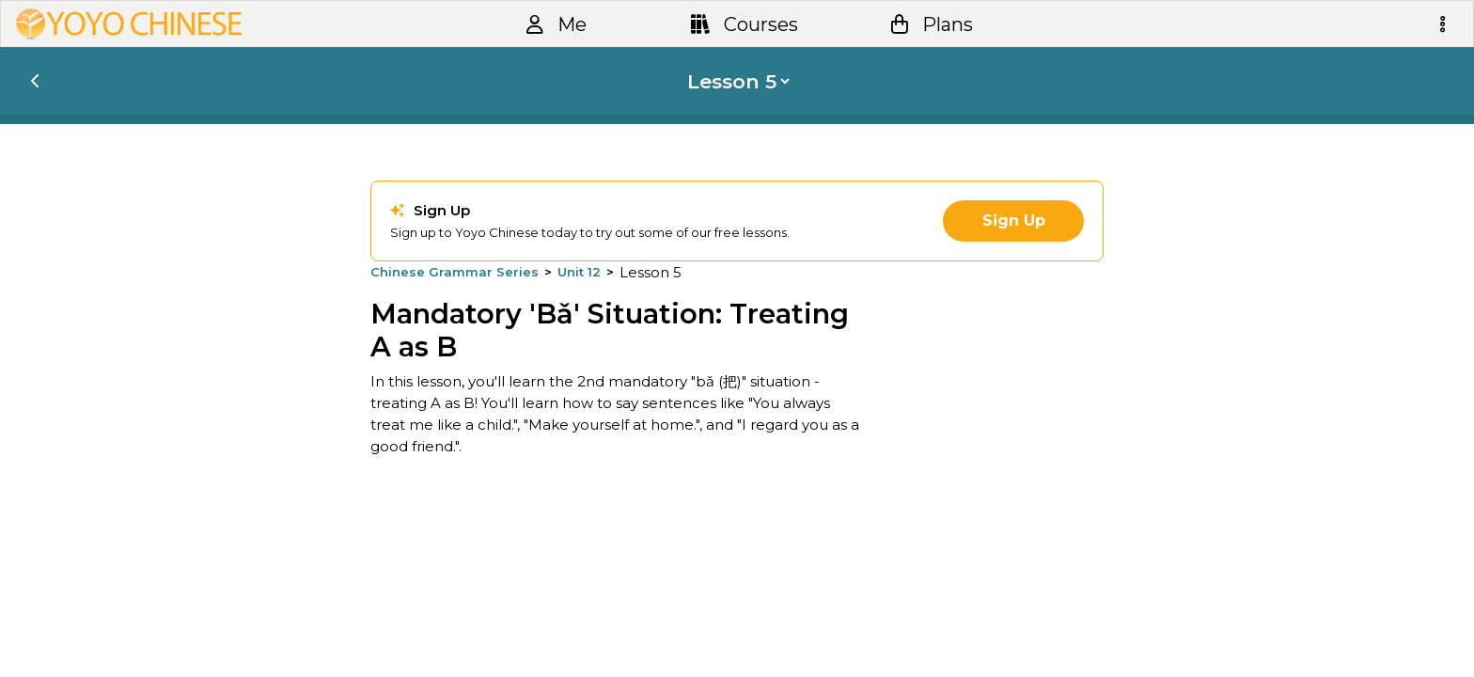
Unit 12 (579, 272)
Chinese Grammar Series (454, 272)
